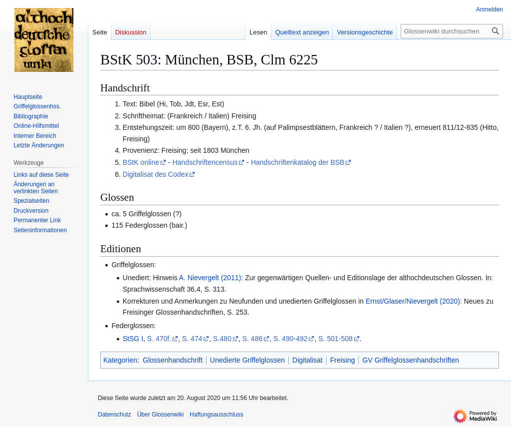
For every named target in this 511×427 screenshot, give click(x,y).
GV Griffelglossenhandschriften (410, 360)
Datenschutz (114, 414)
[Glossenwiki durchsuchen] (452, 31)
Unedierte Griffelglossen (247, 360)
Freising (342, 360)
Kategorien (120, 360)
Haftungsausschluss (216, 414)
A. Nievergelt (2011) (210, 278)
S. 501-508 (335, 339)
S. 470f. (159, 339)
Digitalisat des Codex (156, 174)
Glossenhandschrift (173, 360)
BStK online (141, 162)
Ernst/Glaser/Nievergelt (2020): (414, 301)
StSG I (133, 339)
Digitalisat (307, 360)
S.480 (222, 339)
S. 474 (192, 339)
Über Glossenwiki (160, 414)
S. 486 (252, 339)
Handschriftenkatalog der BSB (298, 162)
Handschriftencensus (205, 162)
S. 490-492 (290, 339)
